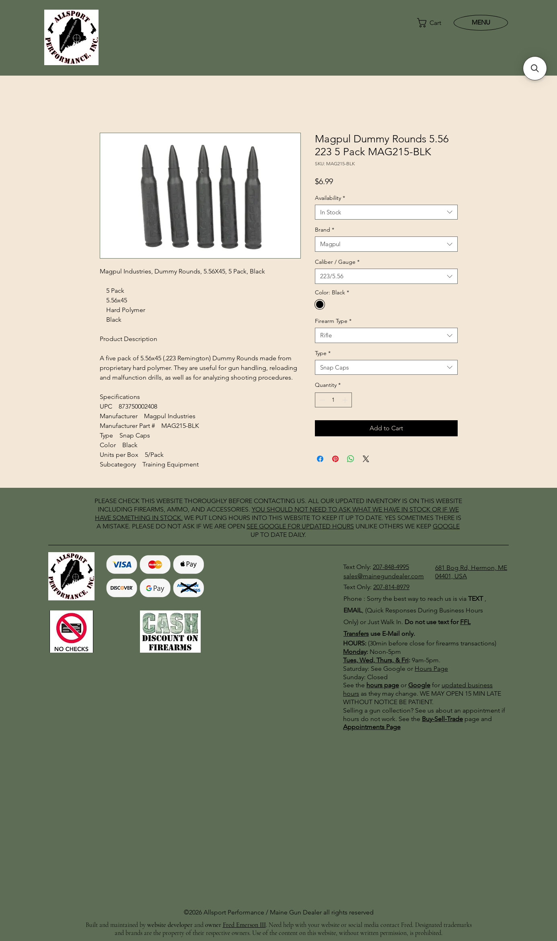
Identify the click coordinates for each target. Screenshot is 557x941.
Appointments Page (372, 727)
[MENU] (480, 22)
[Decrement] (321, 400)
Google (419, 685)
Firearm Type (333, 321)
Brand (324, 229)
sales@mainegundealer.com (383, 576)
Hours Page (431, 668)
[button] (429, 22)
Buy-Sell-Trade (442, 719)
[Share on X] (366, 459)
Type (323, 353)
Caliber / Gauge (337, 261)
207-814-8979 (391, 587)
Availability (330, 197)
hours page (382, 685)
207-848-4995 (391, 567)
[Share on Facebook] (320, 459)
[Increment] (346, 400)
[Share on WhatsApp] (351, 459)
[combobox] (386, 212)
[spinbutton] (333, 400)
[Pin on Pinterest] (335, 459)
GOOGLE (272, 526)
